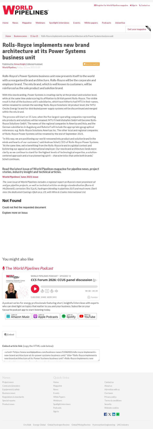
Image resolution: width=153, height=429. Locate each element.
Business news (8, 393)
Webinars (40, 22)
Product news (8, 404)
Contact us (144, 5)
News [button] (15, 22)
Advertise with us (112, 389)
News (55, 389)
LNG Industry (123, 424)
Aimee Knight (20, 64)
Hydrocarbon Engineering (103, 424)
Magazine (27, 22)
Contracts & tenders (11, 386)
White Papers (59, 397)
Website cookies (111, 408)
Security (108, 404)
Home (5, 22)
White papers (91, 22)
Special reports (8, 400)
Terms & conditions (112, 400)
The (27, 268)
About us (108, 386)
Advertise (120, 22)
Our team (108, 393)
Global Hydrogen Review (58, 424)
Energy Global (39, 424)
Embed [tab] (9, 334)
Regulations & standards (13, 397)
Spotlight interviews (59, 22)
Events (76, 22)
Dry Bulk (27, 424)
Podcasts (106, 22)
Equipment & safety (11, 389)
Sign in (133, 5)
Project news (8, 382)
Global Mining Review (81, 424)
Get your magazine (139, 28)
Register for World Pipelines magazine (111, 5)
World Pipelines (9, 67)
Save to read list (91, 64)
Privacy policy (110, 397)
